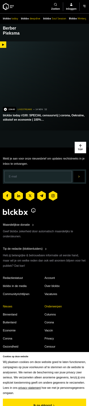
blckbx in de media (15, 286)
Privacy (49, 338)
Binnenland (10, 314)
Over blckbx (52, 286)
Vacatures (51, 294)
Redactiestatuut (13, 277)
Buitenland (9, 322)
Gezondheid (10, 346)
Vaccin (49, 330)
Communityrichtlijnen (16, 294)
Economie (9, 330)
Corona (7, 338)
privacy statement (29, 387)
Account (50, 277)
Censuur (50, 346)
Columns (50, 314)
